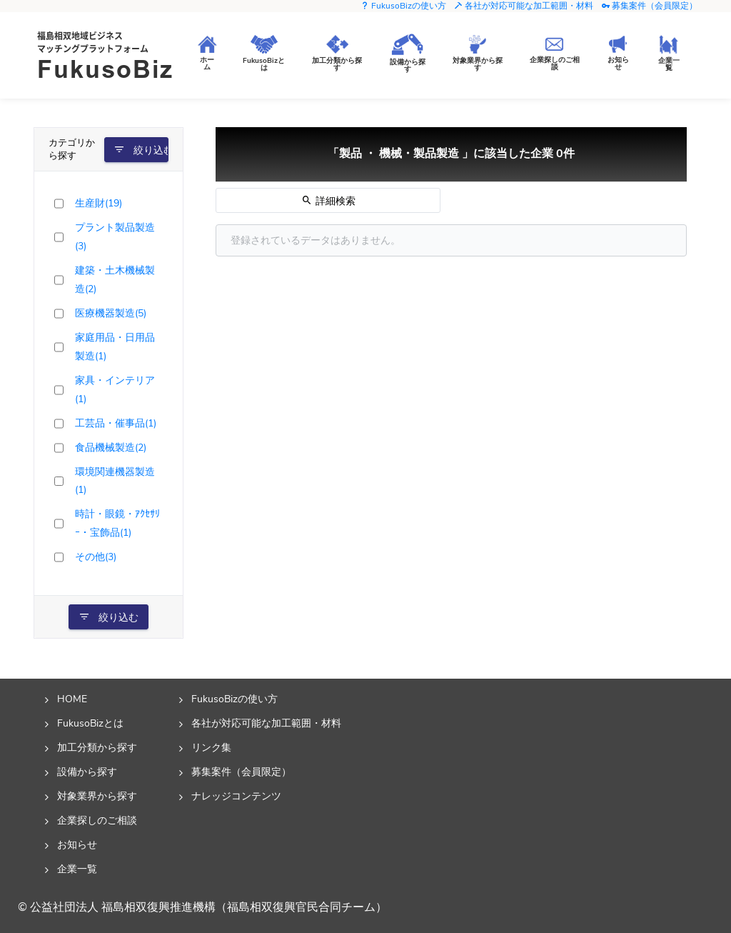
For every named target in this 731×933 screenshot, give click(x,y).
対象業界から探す (97, 796)
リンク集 (211, 747)
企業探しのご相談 (97, 820)
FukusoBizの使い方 (403, 5)
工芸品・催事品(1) (115, 423)
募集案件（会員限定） (649, 5)
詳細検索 (328, 201)
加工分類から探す (97, 747)
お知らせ (77, 844)
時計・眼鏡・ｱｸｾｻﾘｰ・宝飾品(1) (117, 523)
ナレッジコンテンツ (236, 796)
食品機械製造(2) (110, 447)
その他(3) (95, 556)
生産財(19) (98, 203)
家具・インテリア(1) (115, 389)
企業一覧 (77, 869)
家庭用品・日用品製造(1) (115, 346)
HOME (72, 699)
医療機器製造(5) (110, 313)
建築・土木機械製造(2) (115, 279)
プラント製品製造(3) (115, 236)
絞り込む (141, 150)
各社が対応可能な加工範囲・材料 (523, 5)
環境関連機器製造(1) (115, 480)
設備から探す (87, 771)
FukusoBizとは (90, 723)
